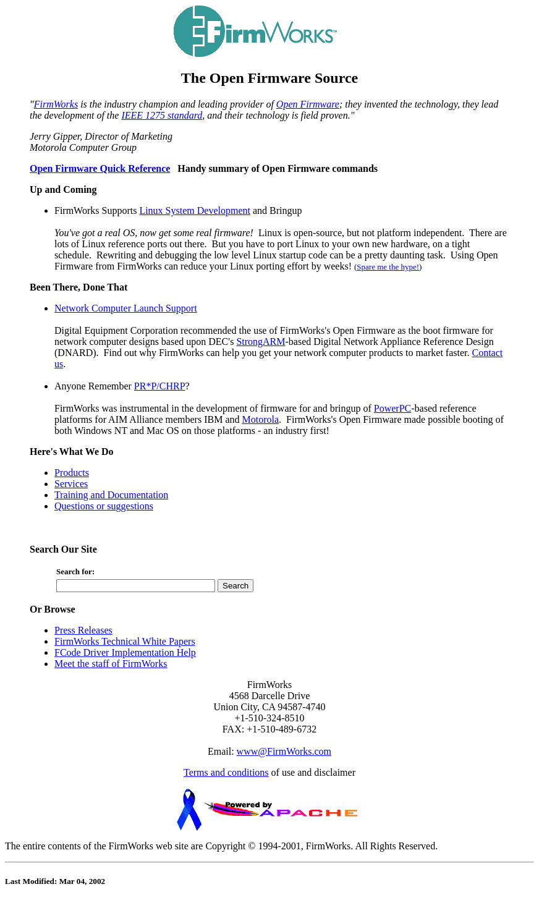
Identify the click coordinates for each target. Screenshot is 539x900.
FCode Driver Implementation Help (125, 652)
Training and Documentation (111, 495)
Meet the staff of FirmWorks (110, 663)
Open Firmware (307, 104)
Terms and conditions (226, 772)
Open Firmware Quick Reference (100, 168)
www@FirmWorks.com (284, 751)
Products (71, 472)
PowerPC (392, 408)
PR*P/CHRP (159, 386)
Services (71, 483)
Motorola (260, 419)
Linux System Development (194, 210)
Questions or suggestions (103, 506)
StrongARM (260, 341)
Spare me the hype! (388, 266)
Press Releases (83, 630)
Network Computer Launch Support (125, 308)
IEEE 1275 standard (161, 115)
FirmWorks (56, 104)
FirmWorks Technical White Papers (124, 641)
